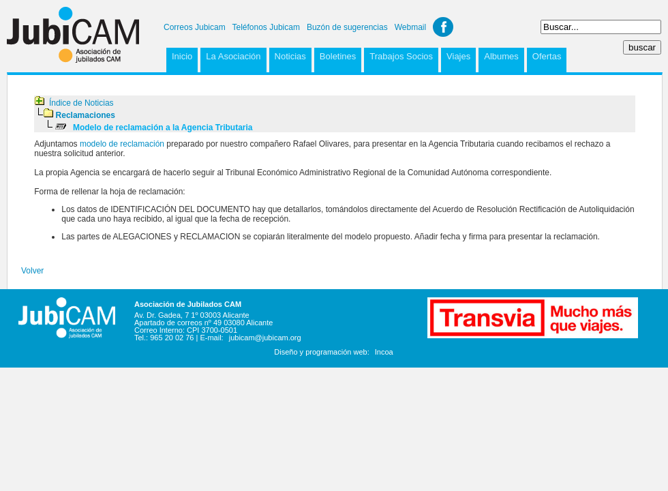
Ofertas (547, 56)
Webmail (410, 27)
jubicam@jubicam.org (265, 337)
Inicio (182, 56)
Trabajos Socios (401, 56)
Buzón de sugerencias (347, 27)
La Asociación (233, 56)
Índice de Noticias (81, 103)
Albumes (501, 56)
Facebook (443, 27)
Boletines (338, 56)
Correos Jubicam (195, 27)
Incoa (384, 352)
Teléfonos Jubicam (266, 27)
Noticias (290, 56)
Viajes (458, 56)
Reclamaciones (85, 115)
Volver (32, 271)
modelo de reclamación (122, 144)
